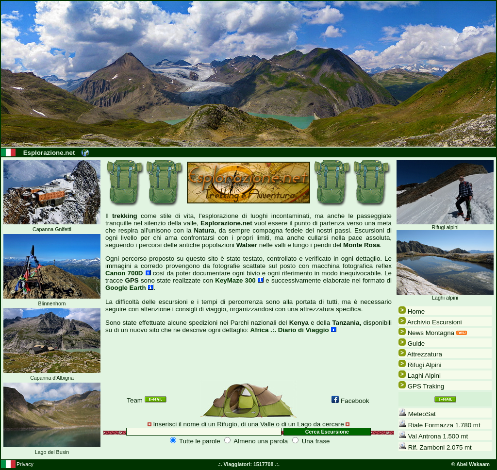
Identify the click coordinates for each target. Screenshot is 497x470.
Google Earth (129, 287)
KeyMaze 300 (239, 280)
